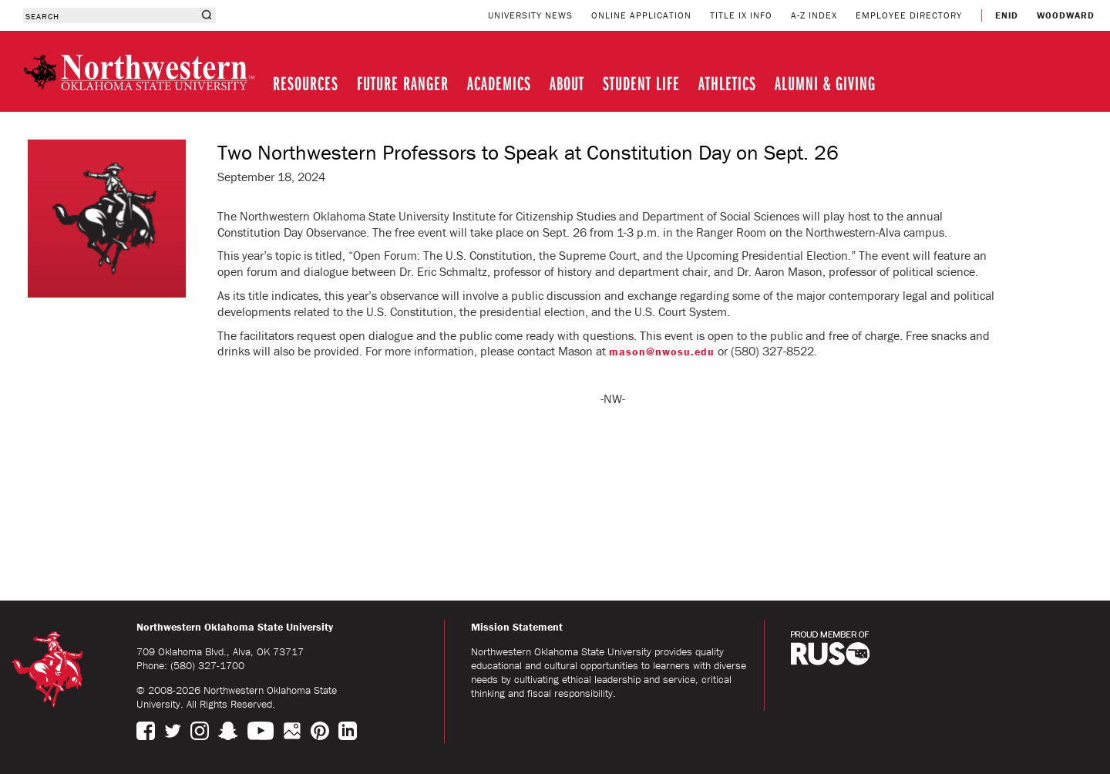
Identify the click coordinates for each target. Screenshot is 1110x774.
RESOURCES (305, 83)
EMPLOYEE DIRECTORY (909, 15)
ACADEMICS (499, 83)
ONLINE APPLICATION (641, 15)
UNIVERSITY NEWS (530, 15)
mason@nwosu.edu (662, 351)
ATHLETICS (727, 83)
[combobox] (110, 15)
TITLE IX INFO (741, 15)
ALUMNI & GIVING (825, 83)
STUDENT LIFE (641, 83)
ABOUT (567, 83)
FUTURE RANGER (403, 83)
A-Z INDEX (814, 15)
